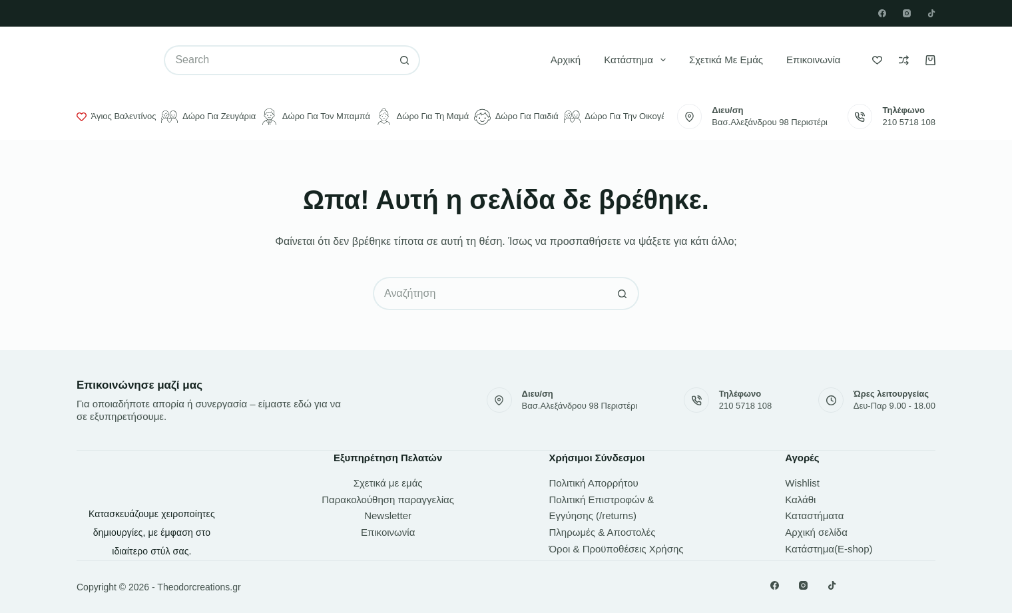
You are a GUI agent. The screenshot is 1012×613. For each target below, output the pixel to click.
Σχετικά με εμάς (726, 59)
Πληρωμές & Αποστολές (602, 532)
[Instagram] (907, 13)
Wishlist (802, 483)
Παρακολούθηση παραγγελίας (388, 499)
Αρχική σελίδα (816, 532)
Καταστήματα (814, 515)
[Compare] (904, 60)
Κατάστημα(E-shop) (828, 548)
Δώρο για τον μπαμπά (315, 116)
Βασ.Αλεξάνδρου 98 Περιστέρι (770, 122)
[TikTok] (931, 13)
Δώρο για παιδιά (516, 116)
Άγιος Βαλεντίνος (116, 116)
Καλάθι (800, 499)
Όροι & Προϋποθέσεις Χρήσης (616, 548)
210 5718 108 (908, 122)
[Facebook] (882, 13)
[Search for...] (276, 60)
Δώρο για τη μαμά (422, 116)
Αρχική (566, 59)
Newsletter (387, 515)
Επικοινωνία (813, 59)
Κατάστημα (637, 60)
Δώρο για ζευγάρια (208, 116)
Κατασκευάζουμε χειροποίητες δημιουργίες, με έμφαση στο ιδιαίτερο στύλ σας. (152, 532)
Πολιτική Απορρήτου (593, 483)
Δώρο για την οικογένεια (622, 116)
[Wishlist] (877, 60)
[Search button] (405, 60)
